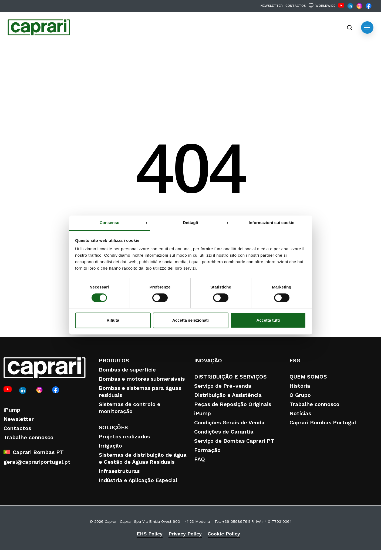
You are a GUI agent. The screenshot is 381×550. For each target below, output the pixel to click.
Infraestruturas (119, 471)
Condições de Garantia (224, 431)
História (299, 386)
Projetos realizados (124, 436)
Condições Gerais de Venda (229, 422)
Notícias (300, 413)
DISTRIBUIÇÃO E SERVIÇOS (230, 376)
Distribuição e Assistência (228, 395)
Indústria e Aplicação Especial (138, 480)
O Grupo (300, 395)
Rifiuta (113, 320)
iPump (12, 410)
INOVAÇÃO (208, 360)
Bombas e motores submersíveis (142, 379)
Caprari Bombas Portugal (322, 422)
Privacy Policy (185, 534)
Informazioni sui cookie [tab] (271, 222)
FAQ (199, 459)
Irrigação (110, 445)
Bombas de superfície (127, 369)
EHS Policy (150, 534)
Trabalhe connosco (28, 437)
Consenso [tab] (109, 222)
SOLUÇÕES (113, 427)
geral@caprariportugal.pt (37, 462)
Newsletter (19, 419)
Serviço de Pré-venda (222, 386)
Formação (207, 450)
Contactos (17, 428)
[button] (367, 27)
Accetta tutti (268, 320)
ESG (294, 360)
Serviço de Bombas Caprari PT (234, 441)
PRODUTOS (114, 360)
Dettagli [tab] (190, 222)
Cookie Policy (224, 534)
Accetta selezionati (190, 320)
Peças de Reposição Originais (232, 404)
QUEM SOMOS (308, 376)
